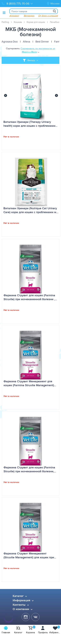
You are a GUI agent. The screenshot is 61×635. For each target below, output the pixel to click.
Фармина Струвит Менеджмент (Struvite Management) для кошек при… (30, 555)
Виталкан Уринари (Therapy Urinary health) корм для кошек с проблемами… (30, 124)
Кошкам (18, 22)
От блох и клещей (48, 15)
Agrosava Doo (10, 41)
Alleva (26, 41)
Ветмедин (29, 15)
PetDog (5, 22)
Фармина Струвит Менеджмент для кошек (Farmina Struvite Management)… (30, 383)
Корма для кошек (36, 22)
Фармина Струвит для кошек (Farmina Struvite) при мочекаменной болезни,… (30, 469)
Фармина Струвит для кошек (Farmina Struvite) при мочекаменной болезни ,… (30, 297)
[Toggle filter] (30, 60)
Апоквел (14, 15)
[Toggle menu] (4, 12)
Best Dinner (42, 41)
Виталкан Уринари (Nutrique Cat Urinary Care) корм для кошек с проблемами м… (30, 210)
